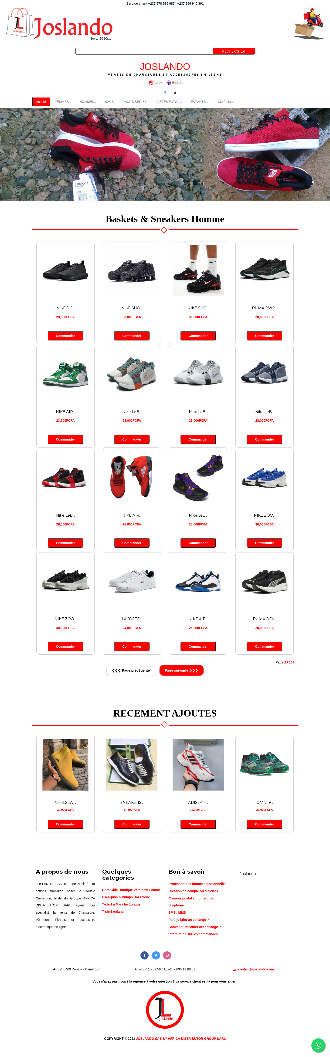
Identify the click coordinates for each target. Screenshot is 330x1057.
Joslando (248, 873)
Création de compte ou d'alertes (193, 891)
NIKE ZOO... (265, 515)
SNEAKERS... (132, 802)
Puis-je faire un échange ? (189, 919)
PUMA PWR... (264, 308)
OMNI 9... (264, 802)
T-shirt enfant (112, 911)
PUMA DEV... (264, 618)
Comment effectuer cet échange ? (195, 927)
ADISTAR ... (198, 802)
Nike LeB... (132, 411)
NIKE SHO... (132, 308)
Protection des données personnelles (198, 883)
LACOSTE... (132, 618)
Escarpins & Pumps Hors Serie (126, 897)
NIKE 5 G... (65, 308)
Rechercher (233, 51)
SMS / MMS (177, 912)
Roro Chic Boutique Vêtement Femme (131, 890)
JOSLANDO (165, 68)
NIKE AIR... (65, 411)
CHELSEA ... (65, 802)
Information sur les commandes (193, 934)
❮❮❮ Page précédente (131, 670)
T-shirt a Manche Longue (121, 904)
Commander (65, 335)
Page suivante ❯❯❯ (181, 670)
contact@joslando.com (253, 969)
